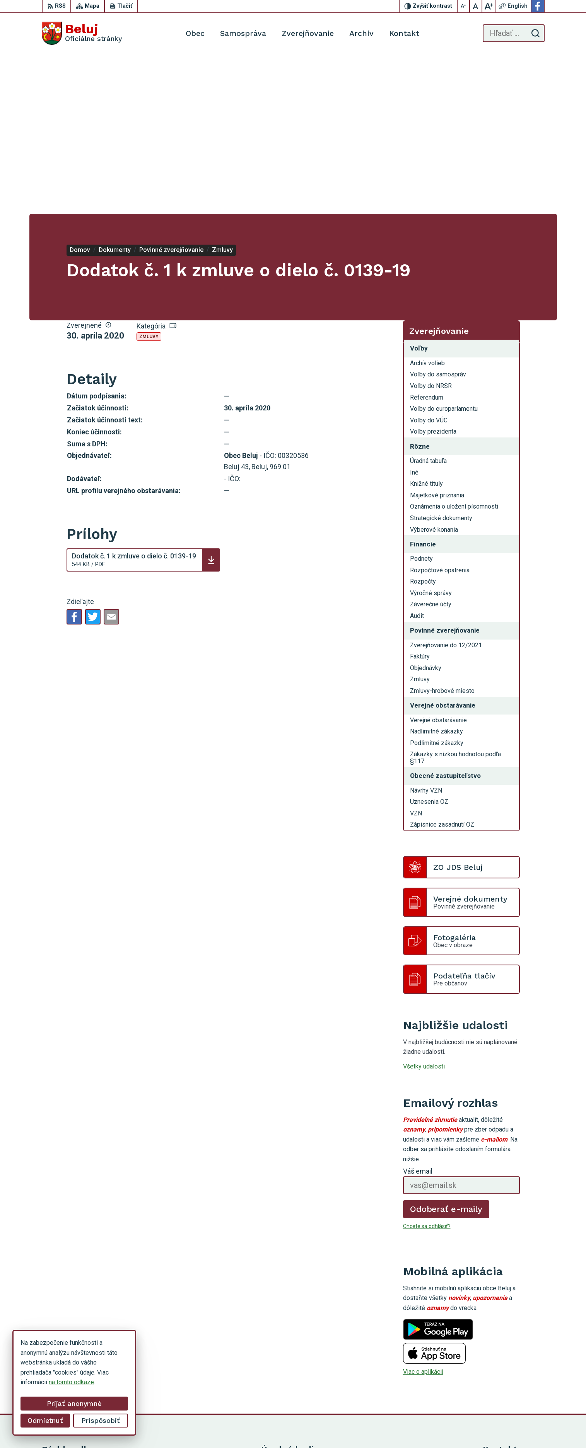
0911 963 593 (502, 1366)
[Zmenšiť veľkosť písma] (464, 6)
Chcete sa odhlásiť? (427, 1066)
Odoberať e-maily (446, 1049)
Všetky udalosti (424, 906)
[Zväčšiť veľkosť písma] (488, 6)
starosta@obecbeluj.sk (514, 1383)
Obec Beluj (431, 1427)
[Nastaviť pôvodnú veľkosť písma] (476, 6)
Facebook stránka (507, 1392)
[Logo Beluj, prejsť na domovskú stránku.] (82, 33)
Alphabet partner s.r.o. (337, 1427)
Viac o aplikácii (423, 1211)
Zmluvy (149, 177)
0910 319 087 (502, 1374)
